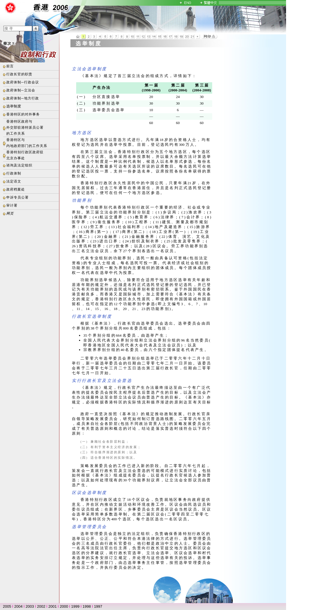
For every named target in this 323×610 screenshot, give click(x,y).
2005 (7, 606)
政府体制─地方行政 (22, 98)
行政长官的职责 (19, 74)
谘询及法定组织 (19, 165)
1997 (98, 606)
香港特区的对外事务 (23, 114)
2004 (18, 606)
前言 (10, 66)
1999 (75, 606)
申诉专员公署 (17, 197)
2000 (64, 606)
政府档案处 (15, 189)
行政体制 (13, 173)
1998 (86, 606)
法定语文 (13, 181)
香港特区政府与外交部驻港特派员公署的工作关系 (25, 127)
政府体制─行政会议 (22, 82)
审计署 (11, 205)
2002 (41, 606)
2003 (30, 606)
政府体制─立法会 (20, 90)
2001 (52, 606)
